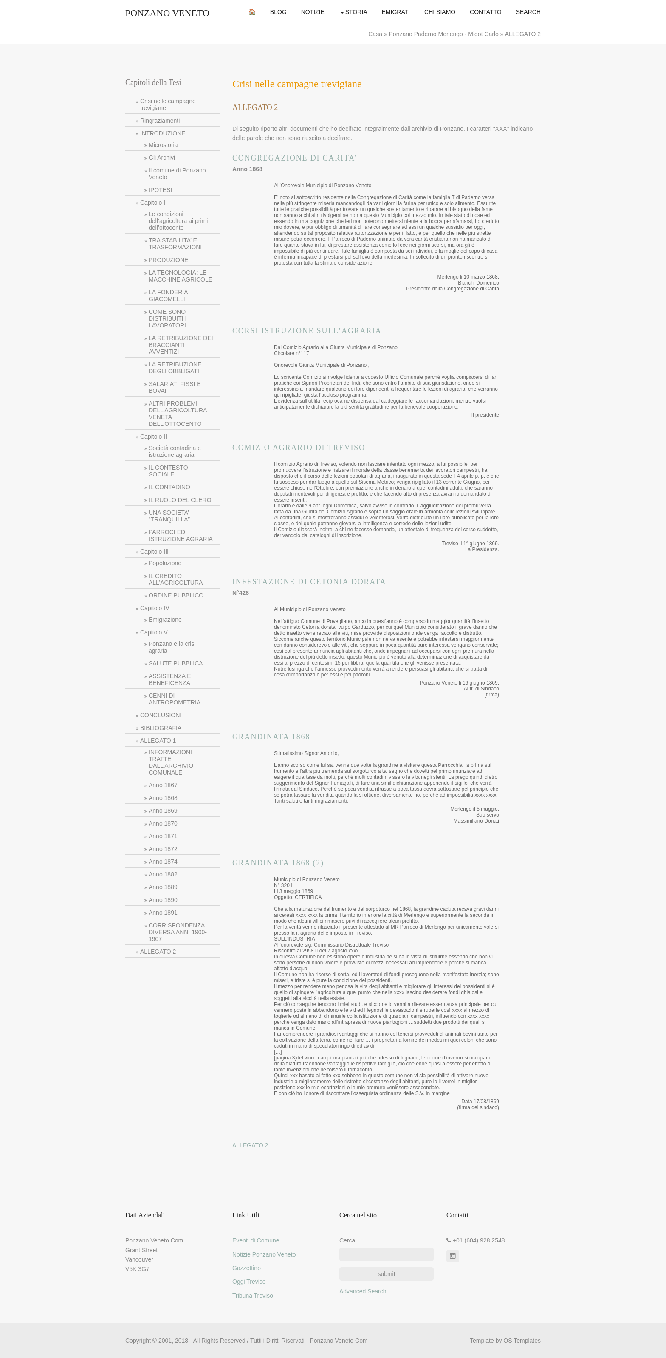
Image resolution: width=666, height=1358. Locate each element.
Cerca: (348, 1240)
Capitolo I (152, 202)
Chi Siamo (439, 11)
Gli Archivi (162, 157)
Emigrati (396, 11)
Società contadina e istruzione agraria (175, 451)
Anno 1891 (163, 912)
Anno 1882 (163, 874)
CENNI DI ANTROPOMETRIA (174, 699)
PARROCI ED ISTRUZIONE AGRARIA (181, 535)
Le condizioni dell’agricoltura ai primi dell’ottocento (178, 221)
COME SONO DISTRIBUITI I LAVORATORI (167, 318)
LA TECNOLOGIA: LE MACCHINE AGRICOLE (180, 276)
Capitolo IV (154, 608)
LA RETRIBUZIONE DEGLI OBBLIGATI (175, 368)
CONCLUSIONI (160, 715)
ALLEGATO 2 (158, 951)
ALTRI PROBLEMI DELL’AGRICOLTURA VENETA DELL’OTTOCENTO (178, 413)
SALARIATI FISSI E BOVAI (175, 387)
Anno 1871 (163, 836)
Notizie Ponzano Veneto (264, 1254)
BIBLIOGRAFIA (160, 727)
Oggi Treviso (249, 1281)
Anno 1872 (163, 848)
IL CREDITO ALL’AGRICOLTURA (176, 579)
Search (528, 11)
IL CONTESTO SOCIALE (168, 471)
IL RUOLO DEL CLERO (180, 499)
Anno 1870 (163, 823)
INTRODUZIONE (163, 133)
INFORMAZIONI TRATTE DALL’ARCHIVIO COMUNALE (171, 762)
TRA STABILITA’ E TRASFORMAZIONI (175, 244)
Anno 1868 (163, 798)
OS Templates (522, 1340)
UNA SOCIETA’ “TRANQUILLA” (169, 516)
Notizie (313, 11)
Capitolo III (154, 551)
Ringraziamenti (160, 120)
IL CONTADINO (169, 487)
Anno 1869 (163, 810)
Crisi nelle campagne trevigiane (168, 104)
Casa (376, 34)
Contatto (486, 11)
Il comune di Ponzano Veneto (177, 173)
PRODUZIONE (168, 259)
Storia (356, 11)
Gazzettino (246, 1268)
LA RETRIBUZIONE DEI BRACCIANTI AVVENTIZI (181, 345)
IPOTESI (160, 189)
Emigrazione (165, 619)
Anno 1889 (163, 887)
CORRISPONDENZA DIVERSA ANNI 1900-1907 (178, 932)
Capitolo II (153, 436)
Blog (278, 11)
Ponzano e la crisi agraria (172, 647)
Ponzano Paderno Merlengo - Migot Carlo (444, 34)
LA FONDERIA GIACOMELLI (168, 295)
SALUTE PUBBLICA (176, 663)
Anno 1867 (163, 785)
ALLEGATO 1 (158, 740)
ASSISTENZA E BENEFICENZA (170, 679)
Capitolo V (154, 632)
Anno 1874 (163, 861)
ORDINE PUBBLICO (176, 595)
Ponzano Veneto (167, 13)
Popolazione (165, 563)
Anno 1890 (163, 899)
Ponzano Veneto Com (338, 1340)
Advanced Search (363, 1291)
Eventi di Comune (255, 1240)
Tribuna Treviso (252, 1295)
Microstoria (163, 144)
